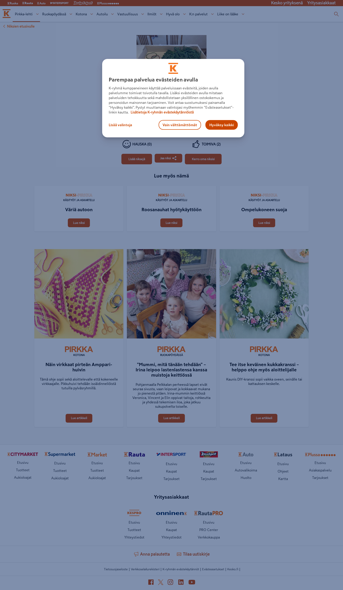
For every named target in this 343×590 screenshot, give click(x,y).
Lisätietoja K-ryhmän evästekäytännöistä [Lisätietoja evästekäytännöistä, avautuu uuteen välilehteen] (162, 112)
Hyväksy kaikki (221, 125)
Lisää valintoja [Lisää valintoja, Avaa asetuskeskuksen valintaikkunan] (120, 125)
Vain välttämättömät (180, 125)
